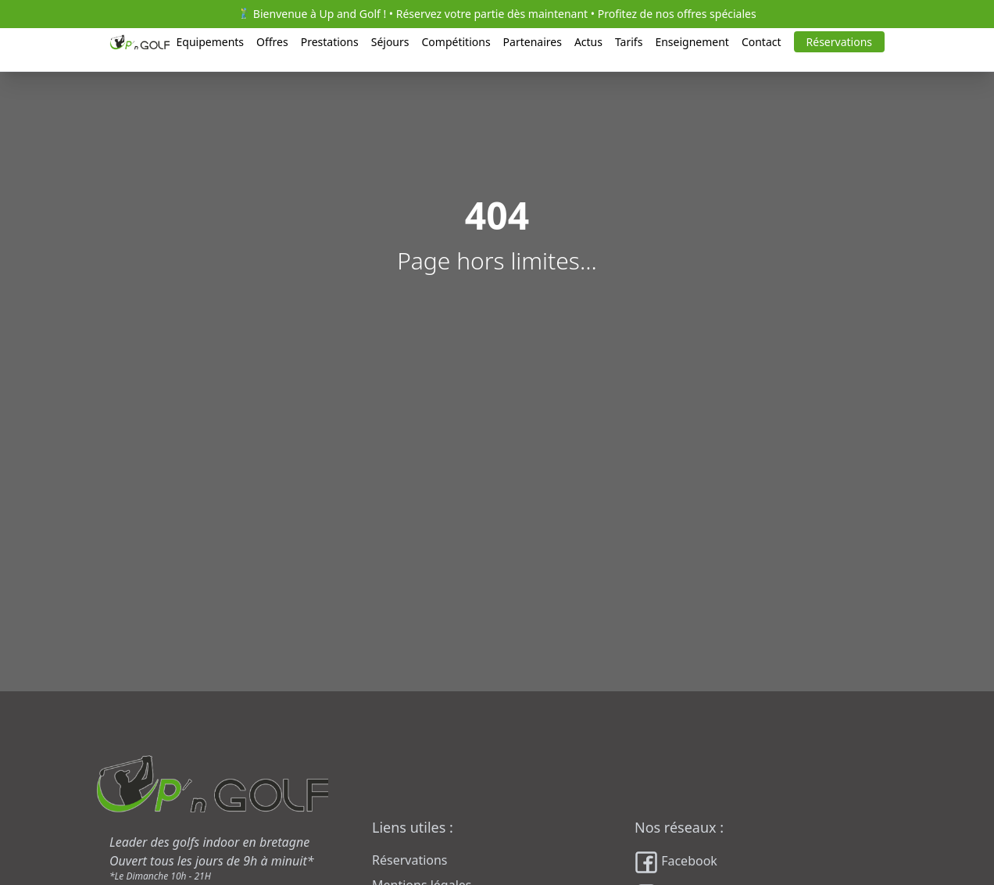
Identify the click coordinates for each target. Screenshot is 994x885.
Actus (588, 41)
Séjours (390, 41)
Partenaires (532, 41)
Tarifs (628, 41)
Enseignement (692, 41)
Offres (272, 41)
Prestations (330, 41)
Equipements (210, 41)
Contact (761, 41)
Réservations (839, 41)
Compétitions (456, 41)
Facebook (676, 862)
